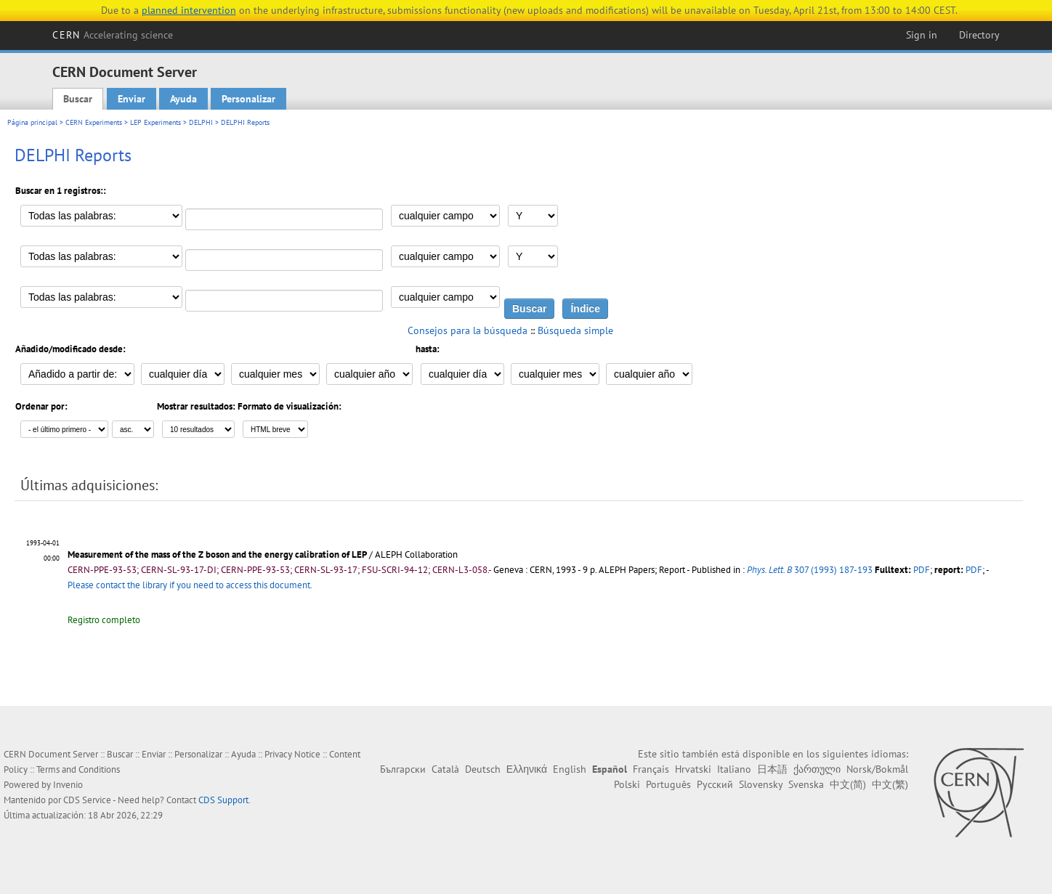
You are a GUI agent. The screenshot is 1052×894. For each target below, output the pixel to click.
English (569, 769)
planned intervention (189, 10)
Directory (979, 34)
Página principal (32, 122)
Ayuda (183, 98)
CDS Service (87, 800)
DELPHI (201, 122)
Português (668, 784)
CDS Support (223, 800)
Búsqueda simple (575, 330)
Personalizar (248, 98)
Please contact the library (190, 585)
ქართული (817, 769)
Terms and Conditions (78, 769)
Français (651, 769)
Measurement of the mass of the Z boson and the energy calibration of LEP (217, 554)
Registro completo (104, 620)
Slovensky (760, 784)
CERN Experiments (93, 122)
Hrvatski (693, 769)
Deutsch (483, 769)
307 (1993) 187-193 (810, 570)
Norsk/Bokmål (877, 769)
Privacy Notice (292, 754)
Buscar (77, 98)
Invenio (68, 785)
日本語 (772, 769)
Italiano (734, 769)
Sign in (921, 34)
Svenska (806, 784)
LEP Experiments (155, 122)
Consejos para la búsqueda (467, 330)
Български (403, 769)
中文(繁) (890, 784)
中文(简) (848, 784)
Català (445, 769)
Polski (627, 784)
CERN (112, 34)
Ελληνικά (526, 769)
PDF (921, 570)
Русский (715, 784)
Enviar (131, 98)
